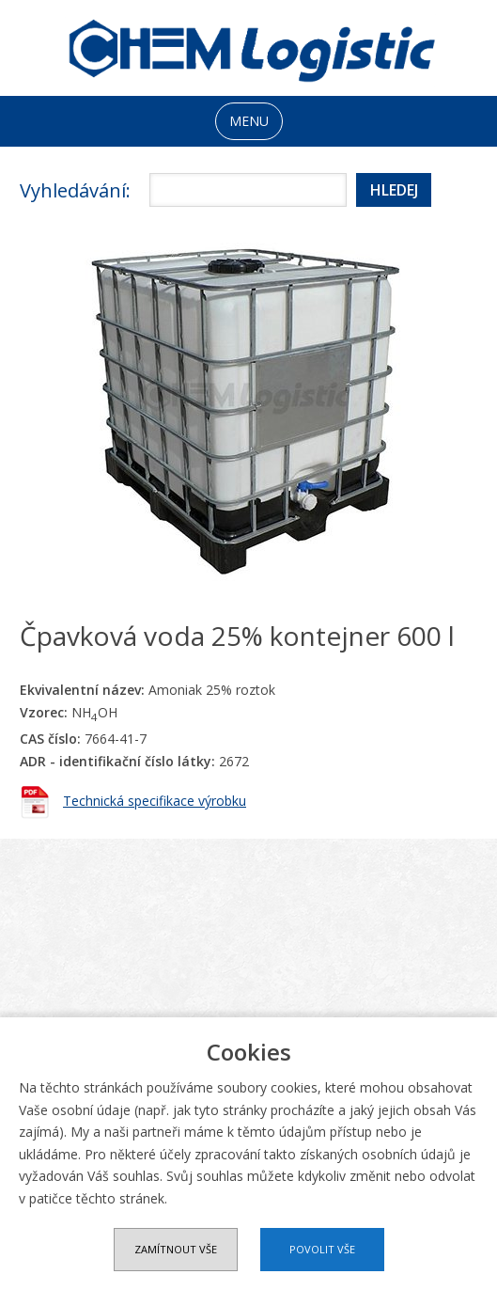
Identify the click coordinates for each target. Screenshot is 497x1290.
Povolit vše (322, 1249)
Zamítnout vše (175, 1249)
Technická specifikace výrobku (154, 801)
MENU (249, 121)
